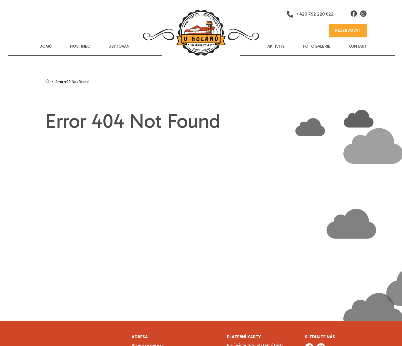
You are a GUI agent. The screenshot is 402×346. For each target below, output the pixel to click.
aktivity (276, 46)
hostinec (80, 46)
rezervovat (347, 30)
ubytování (120, 46)
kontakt (357, 46)
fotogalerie (316, 46)
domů (45, 46)
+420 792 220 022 (309, 14)
